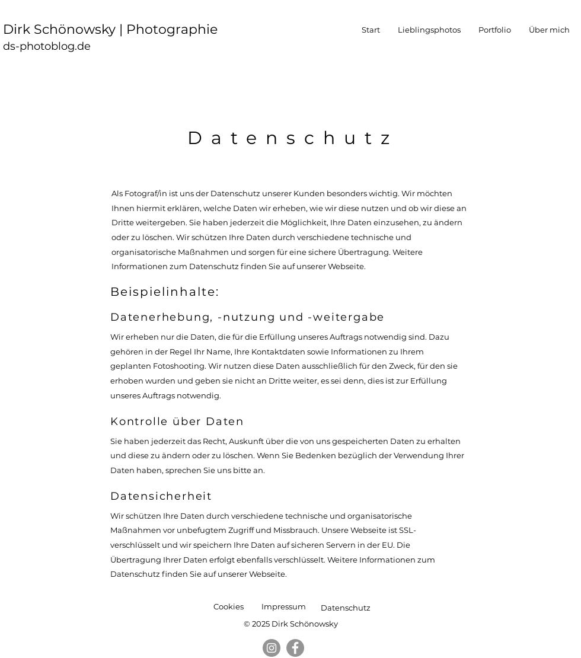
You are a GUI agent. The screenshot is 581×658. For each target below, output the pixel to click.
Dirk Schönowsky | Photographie (112, 29)
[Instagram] (271, 648)
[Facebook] (295, 648)
